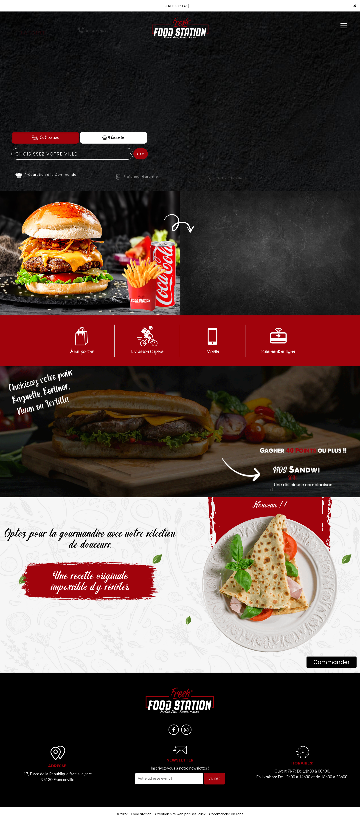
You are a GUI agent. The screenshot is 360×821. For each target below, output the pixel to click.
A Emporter (113, 137)
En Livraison (45, 137)
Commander (331, 662)
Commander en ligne (226, 814)
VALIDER (214, 778)
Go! (141, 154)
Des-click (198, 814)
